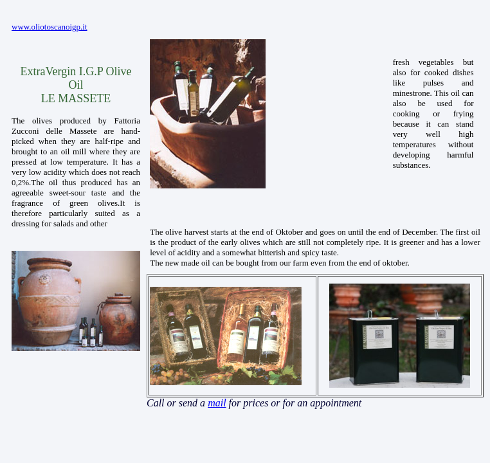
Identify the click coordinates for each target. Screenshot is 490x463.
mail (217, 402)
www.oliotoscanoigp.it (49, 27)
